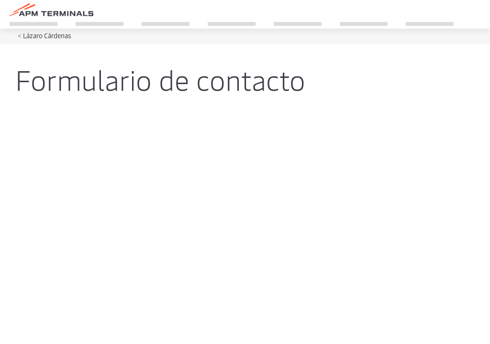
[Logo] (51, 9)
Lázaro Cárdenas (47, 35)
